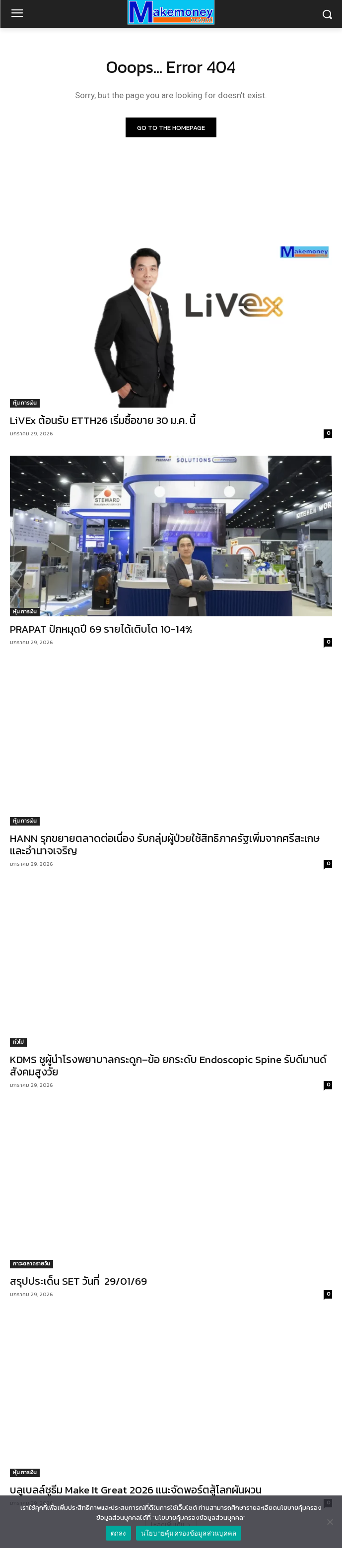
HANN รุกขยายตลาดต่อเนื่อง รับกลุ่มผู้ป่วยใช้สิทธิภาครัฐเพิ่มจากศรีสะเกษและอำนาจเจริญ (165, 844)
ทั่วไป (18, 1042)
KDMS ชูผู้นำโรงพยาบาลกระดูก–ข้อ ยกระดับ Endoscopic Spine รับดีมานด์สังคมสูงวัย (168, 1065)
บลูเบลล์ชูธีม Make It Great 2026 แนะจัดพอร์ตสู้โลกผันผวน (136, 1489)
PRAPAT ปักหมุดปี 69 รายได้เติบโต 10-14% (101, 629)
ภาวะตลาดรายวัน (31, 1263)
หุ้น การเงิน (25, 403)
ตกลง (118, 1533)
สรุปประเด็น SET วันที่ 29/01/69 (78, 1281)
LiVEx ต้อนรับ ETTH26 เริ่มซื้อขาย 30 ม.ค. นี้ (103, 420)
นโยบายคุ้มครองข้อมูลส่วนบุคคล (189, 1533)
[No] (330, 1522)
